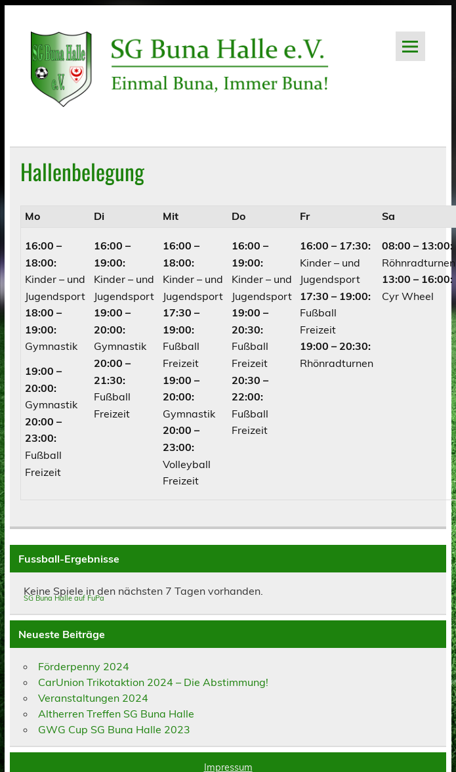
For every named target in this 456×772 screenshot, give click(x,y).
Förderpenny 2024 (83, 666)
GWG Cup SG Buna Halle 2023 (114, 729)
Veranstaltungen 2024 (93, 697)
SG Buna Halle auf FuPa (64, 598)
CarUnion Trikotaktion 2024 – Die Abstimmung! (153, 682)
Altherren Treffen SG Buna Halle (116, 713)
